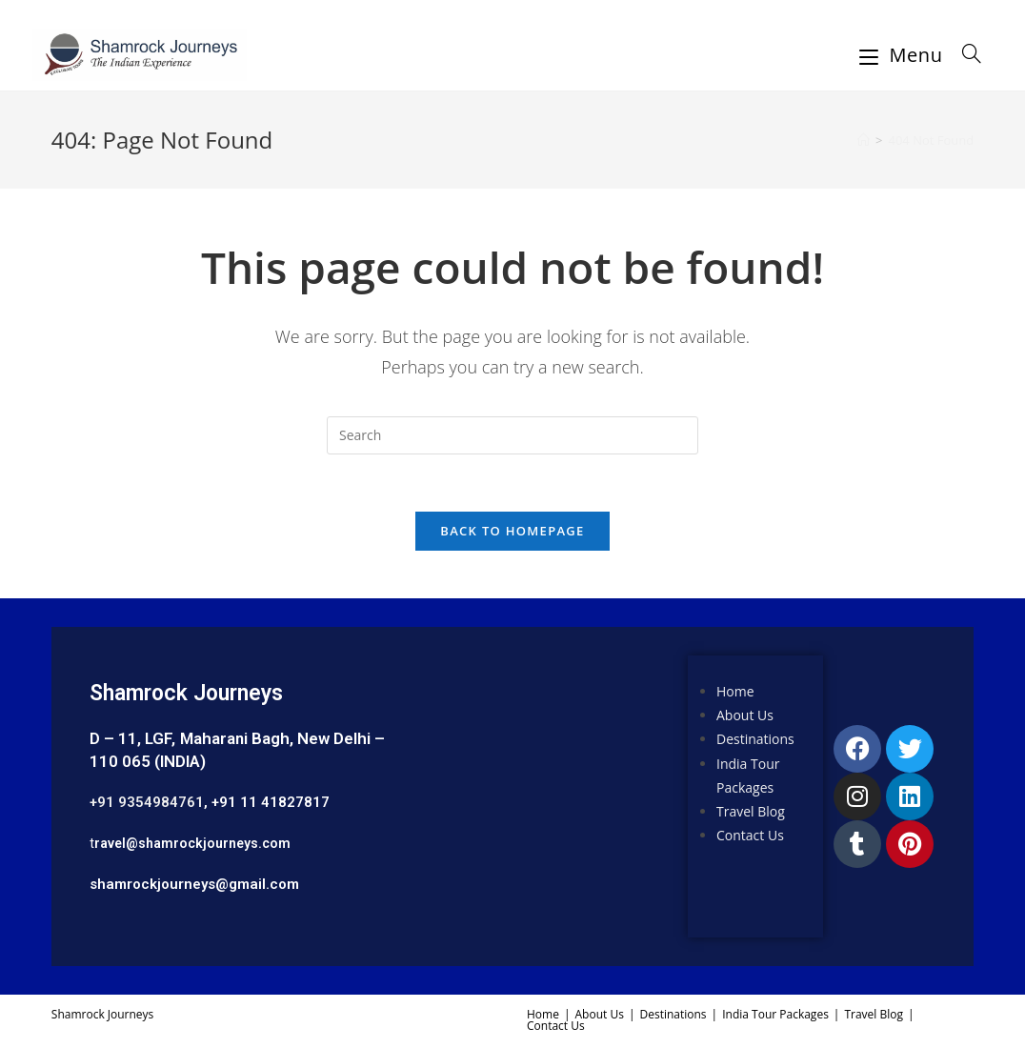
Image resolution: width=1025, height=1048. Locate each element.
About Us (745, 715)
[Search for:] (965, 55)
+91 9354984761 (147, 802)
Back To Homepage (512, 530)
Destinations (755, 739)
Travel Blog (750, 811)
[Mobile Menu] (904, 55)
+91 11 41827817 (270, 802)
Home (735, 691)
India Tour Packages (775, 1014)
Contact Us (750, 835)
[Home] (863, 140)
